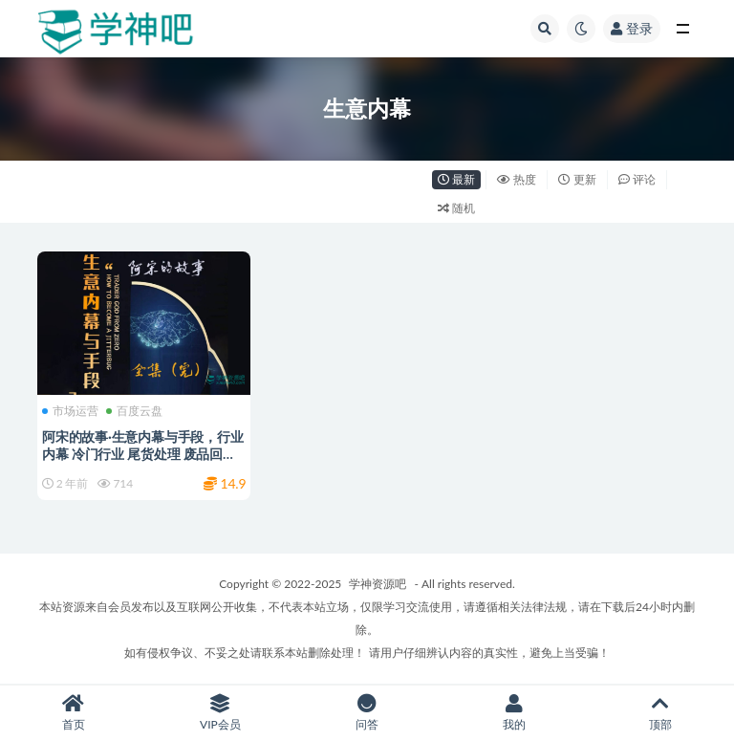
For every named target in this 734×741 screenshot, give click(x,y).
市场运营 (70, 411)
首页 (73, 712)
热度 (516, 179)
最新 (456, 179)
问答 (367, 712)
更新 (576, 179)
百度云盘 (134, 411)
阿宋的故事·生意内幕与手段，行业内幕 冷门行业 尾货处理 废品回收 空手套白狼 (143, 453)
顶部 (660, 712)
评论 (637, 179)
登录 (632, 28)
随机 (456, 208)
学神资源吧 (377, 584)
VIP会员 (220, 712)
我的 (514, 712)
